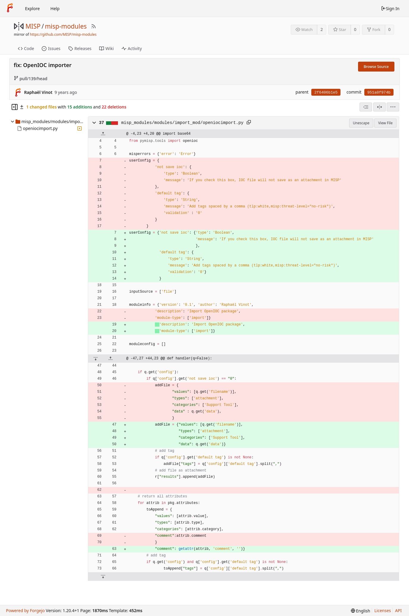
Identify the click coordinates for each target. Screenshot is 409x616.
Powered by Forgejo (25, 610)
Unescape (361, 122)
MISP (33, 26)
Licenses (382, 610)
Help (55, 8)
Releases (79, 48)
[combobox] (366, 107)
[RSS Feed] (93, 26)
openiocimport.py (40, 128)
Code (26, 48)
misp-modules (66, 26)
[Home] (9, 8)
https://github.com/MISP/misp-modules (63, 34)
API (398, 610)
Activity (132, 48)
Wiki (106, 48)
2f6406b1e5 (326, 92)
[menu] (393, 107)
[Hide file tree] (14, 107)
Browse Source (376, 66)
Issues (51, 48)
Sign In (390, 8)
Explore (32, 8)
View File (385, 122)
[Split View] (379, 107)
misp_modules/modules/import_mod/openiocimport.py (182, 122)
